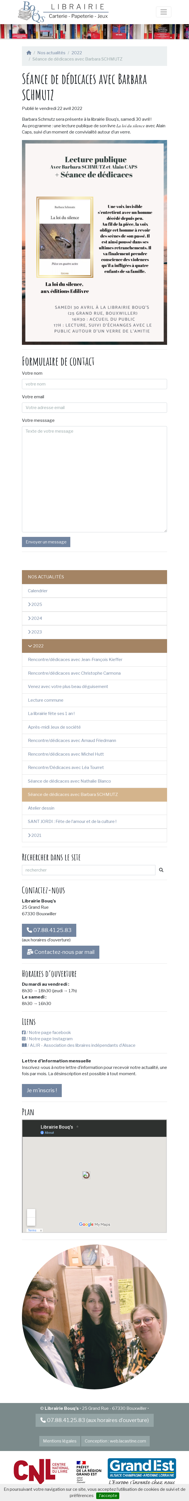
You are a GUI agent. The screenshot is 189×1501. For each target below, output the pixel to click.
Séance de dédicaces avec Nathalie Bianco (69, 781)
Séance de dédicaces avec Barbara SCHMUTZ (73, 794)
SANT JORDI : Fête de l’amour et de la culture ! (72, 821)
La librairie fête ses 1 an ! (51, 713)
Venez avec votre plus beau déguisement (68, 686)
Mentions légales (60, 1441)
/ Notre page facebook (46, 1032)
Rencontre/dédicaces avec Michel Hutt (66, 754)
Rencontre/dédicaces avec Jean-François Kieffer (75, 659)
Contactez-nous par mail (60, 952)
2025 (35, 604)
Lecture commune (45, 700)
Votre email (33, 396)
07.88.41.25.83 (49, 930)
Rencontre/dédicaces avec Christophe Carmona (74, 673)
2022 (76, 52)
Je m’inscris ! (42, 1090)
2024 (35, 618)
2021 (35, 835)
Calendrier (38, 590)
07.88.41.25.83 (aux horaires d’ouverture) (94, 1420)
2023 (35, 632)
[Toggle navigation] (163, 12)
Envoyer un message (46, 542)
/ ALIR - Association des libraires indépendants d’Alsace (78, 1045)
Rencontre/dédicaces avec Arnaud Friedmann (72, 740)
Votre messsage (38, 420)
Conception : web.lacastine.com (115, 1441)
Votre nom (32, 373)
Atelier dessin (41, 808)
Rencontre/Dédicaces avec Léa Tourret (66, 767)
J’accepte (107, 1495)
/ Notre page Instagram (47, 1038)
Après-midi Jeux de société (54, 727)
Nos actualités (51, 52)
